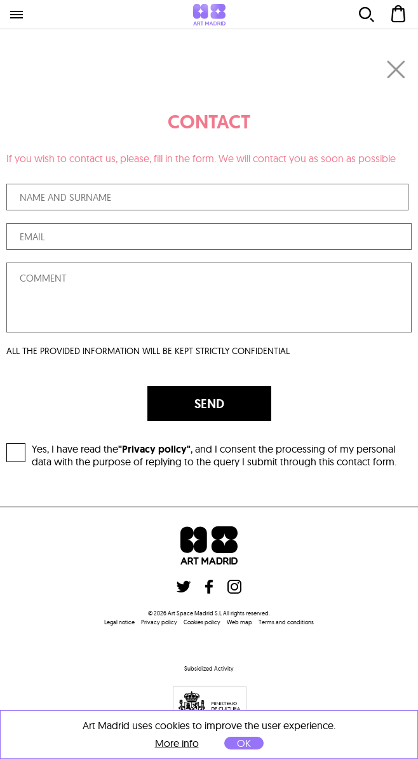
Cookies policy (202, 622)
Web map (239, 622)
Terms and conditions (286, 622)
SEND (209, 403)
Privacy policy (159, 622)
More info (177, 743)
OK (244, 743)
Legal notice (119, 622)
